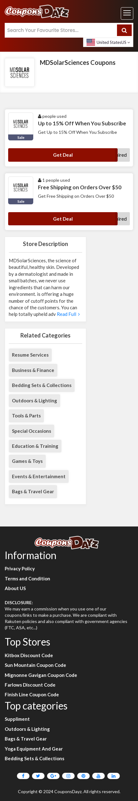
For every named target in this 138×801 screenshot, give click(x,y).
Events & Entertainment (39, 476)
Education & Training (35, 446)
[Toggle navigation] (127, 13)
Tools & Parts (26, 415)
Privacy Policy (20, 568)
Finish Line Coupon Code (32, 694)
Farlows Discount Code (30, 685)
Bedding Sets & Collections (42, 385)
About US (15, 588)
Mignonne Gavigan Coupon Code (41, 675)
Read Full (68, 314)
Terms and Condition (27, 578)
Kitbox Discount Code (29, 655)
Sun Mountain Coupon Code (35, 665)
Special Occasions (31, 431)
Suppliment (17, 719)
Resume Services (30, 355)
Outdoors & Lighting (34, 400)
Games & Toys (27, 461)
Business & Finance (33, 370)
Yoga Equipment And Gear (34, 748)
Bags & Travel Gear (33, 491)
